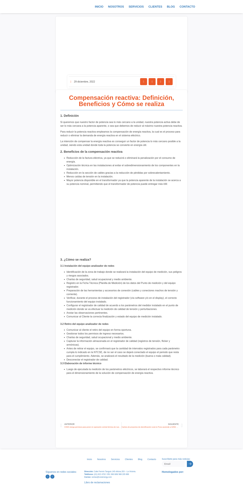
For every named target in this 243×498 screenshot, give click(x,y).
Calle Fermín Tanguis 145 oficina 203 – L (110, 471)
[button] (143, 81)
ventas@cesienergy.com (102, 477)
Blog (171, 6)
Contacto (187, 6)
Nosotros (116, 6)
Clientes (155, 6)
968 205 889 (124, 474)
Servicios (136, 6)
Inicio (99, 6)
